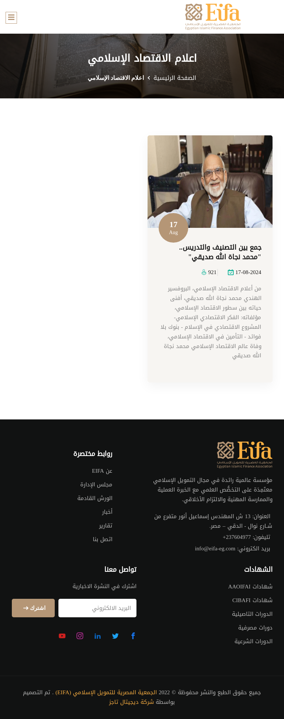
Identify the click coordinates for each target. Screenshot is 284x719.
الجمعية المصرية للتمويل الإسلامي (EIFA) (106, 693)
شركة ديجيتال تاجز (131, 702)
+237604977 (237, 537)
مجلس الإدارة (96, 484)
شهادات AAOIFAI (250, 586)
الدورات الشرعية (253, 641)
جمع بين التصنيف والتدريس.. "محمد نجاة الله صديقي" (220, 253)
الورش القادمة (94, 498)
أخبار (107, 512)
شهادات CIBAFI (252, 600)
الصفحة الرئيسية (174, 78)
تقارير (105, 525)
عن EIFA (102, 471)
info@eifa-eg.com (215, 549)
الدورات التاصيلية (252, 614)
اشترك (33, 608)
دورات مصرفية (255, 627)
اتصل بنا (102, 539)
